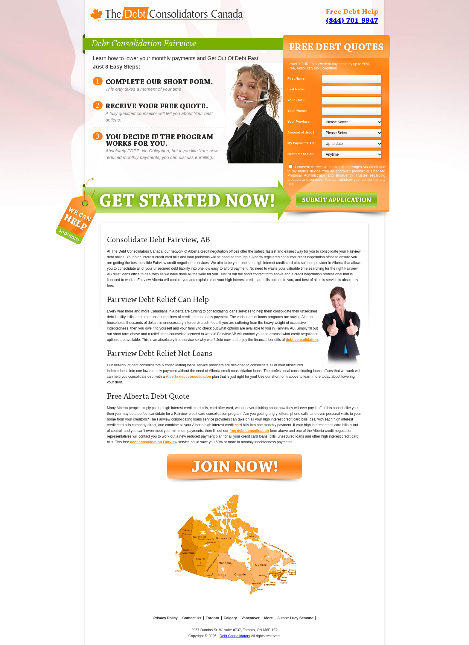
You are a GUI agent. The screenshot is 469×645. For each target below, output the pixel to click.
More (268, 618)
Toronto (212, 618)
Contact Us (191, 618)
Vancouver (250, 618)
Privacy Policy (165, 618)
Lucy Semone (301, 618)
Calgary (230, 618)
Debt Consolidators (235, 636)
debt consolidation (302, 340)
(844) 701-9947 (352, 21)
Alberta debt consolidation (188, 376)
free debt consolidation (249, 431)
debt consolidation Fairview (153, 442)
